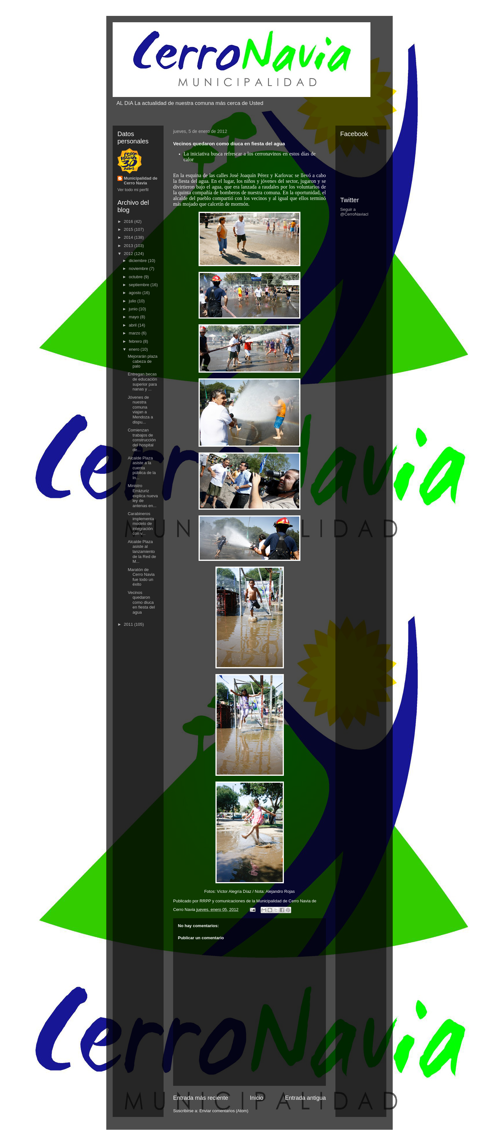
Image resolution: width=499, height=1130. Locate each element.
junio (134, 309)
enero (135, 349)
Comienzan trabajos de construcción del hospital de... (142, 440)
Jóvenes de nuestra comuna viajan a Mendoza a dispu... (140, 409)
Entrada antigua (305, 1098)
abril (133, 325)
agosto (136, 292)
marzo (135, 333)
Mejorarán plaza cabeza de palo (142, 361)
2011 (129, 624)
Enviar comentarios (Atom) (223, 1110)
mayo (134, 316)
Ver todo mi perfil (133, 189)
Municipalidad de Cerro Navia (140, 180)
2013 (129, 245)
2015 (129, 229)
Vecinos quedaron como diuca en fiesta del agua (141, 602)
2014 (129, 237)
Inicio (256, 1098)
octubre (136, 276)
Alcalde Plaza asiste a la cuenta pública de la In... (142, 468)
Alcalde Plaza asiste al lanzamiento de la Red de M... (142, 551)
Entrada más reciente (200, 1098)
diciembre (138, 260)
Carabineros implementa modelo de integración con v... (141, 523)
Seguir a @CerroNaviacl (354, 212)
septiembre (140, 284)
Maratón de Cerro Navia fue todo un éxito (141, 577)
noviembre (139, 268)
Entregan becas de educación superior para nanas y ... (142, 381)
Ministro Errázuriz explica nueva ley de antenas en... (143, 495)
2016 (129, 221)
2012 (129, 253)
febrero (136, 341)
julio (133, 301)
